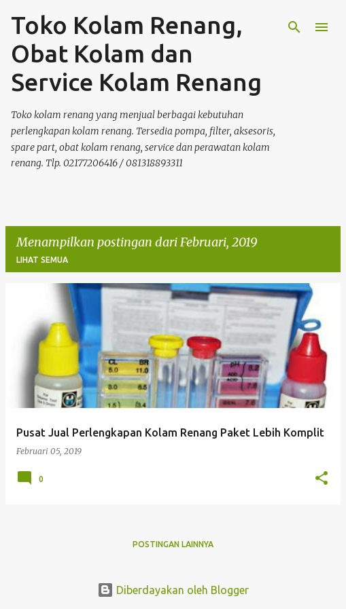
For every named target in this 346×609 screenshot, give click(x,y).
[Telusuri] (294, 27)
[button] (321, 479)
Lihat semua (42, 259)
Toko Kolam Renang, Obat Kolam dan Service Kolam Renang (136, 53)
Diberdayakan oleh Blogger (173, 590)
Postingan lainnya (173, 544)
